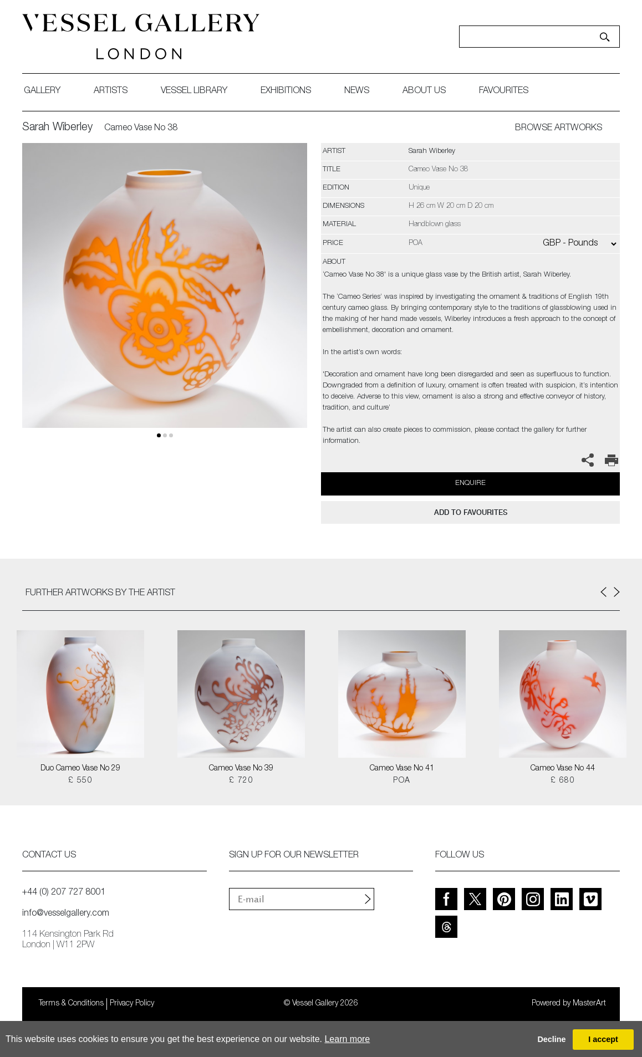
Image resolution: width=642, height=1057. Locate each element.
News (356, 91)
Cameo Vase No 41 (402, 769)
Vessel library (194, 91)
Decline (551, 1039)
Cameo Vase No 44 (563, 769)
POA (401, 781)
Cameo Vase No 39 (241, 769)
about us (424, 91)
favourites (503, 91)
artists (111, 91)
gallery (42, 91)
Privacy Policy (132, 1004)
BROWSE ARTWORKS (558, 128)
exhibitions (286, 91)
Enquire (470, 483)
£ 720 (241, 781)
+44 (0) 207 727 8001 (63, 893)
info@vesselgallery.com (65, 914)
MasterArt (589, 1004)
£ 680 (563, 781)
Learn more (347, 1039)
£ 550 (80, 781)
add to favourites (470, 512)
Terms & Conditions (71, 1004)
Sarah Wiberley (57, 128)
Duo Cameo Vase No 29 (80, 769)
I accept (603, 1039)
